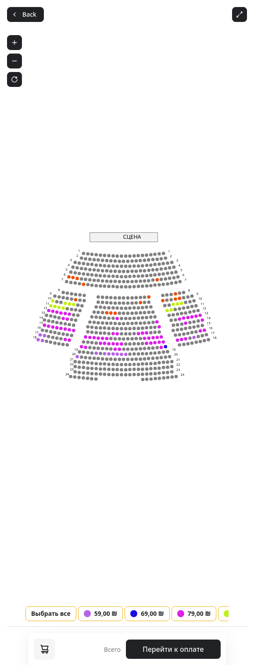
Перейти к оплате (173, 649)
